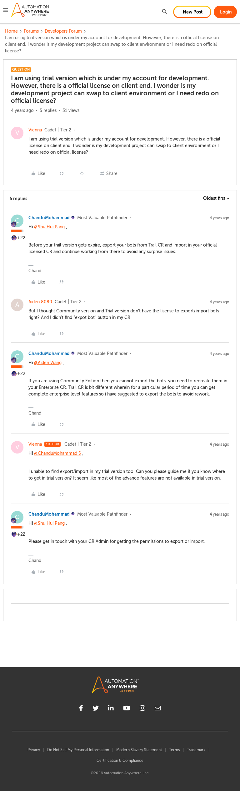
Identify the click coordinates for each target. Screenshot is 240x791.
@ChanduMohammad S (57, 453)
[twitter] (95, 709)
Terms (174, 750)
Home (11, 31)
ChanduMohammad (49, 217)
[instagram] (142, 709)
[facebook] (81, 709)
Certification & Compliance (120, 760)
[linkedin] (111, 709)
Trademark (196, 750)
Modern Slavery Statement (139, 750)
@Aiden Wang (48, 362)
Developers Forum (63, 31)
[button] (5, 11)
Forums (31, 31)
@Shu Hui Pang (49, 227)
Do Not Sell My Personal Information (78, 750)
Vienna (35, 130)
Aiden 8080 (40, 302)
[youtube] (126, 709)
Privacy (34, 750)
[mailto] (158, 709)
